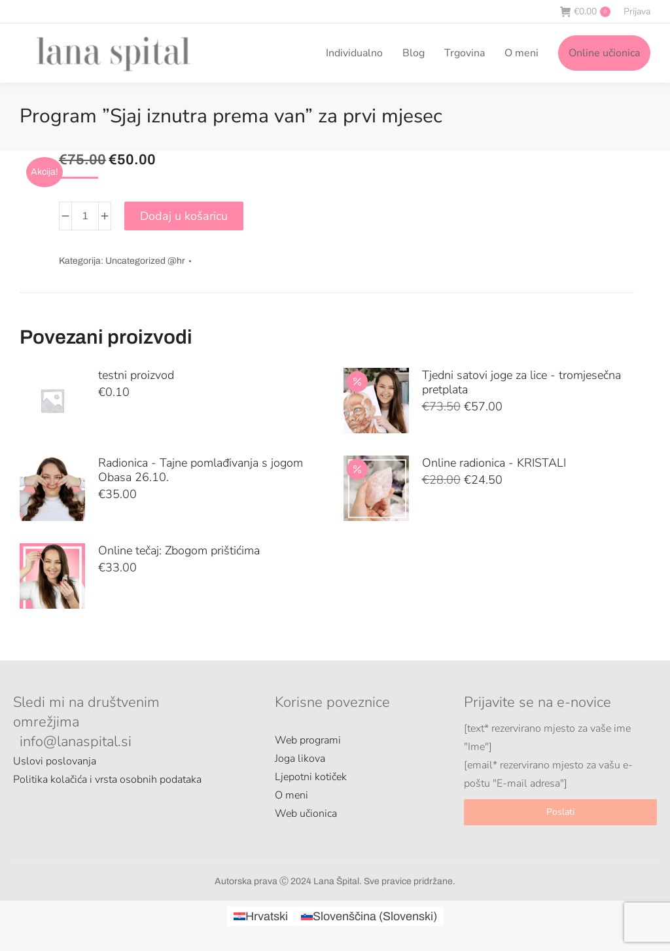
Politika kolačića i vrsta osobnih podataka (107, 779)
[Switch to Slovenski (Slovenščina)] (369, 916)
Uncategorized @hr (145, 261)
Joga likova (300, 758)
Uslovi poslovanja (54, 761)
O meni (291, 795)
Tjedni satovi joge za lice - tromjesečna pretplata (521, 382)
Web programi (308, 740)
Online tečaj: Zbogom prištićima (179, 550)
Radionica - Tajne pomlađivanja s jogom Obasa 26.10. (200, 470)
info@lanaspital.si (76, 741)
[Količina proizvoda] (85, 216)
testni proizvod (136, 375)
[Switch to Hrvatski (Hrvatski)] (260, 916)
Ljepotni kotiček (311, 777)
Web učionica (306, 813)
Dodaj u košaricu (184, 216)
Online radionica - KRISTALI (494, 463)
